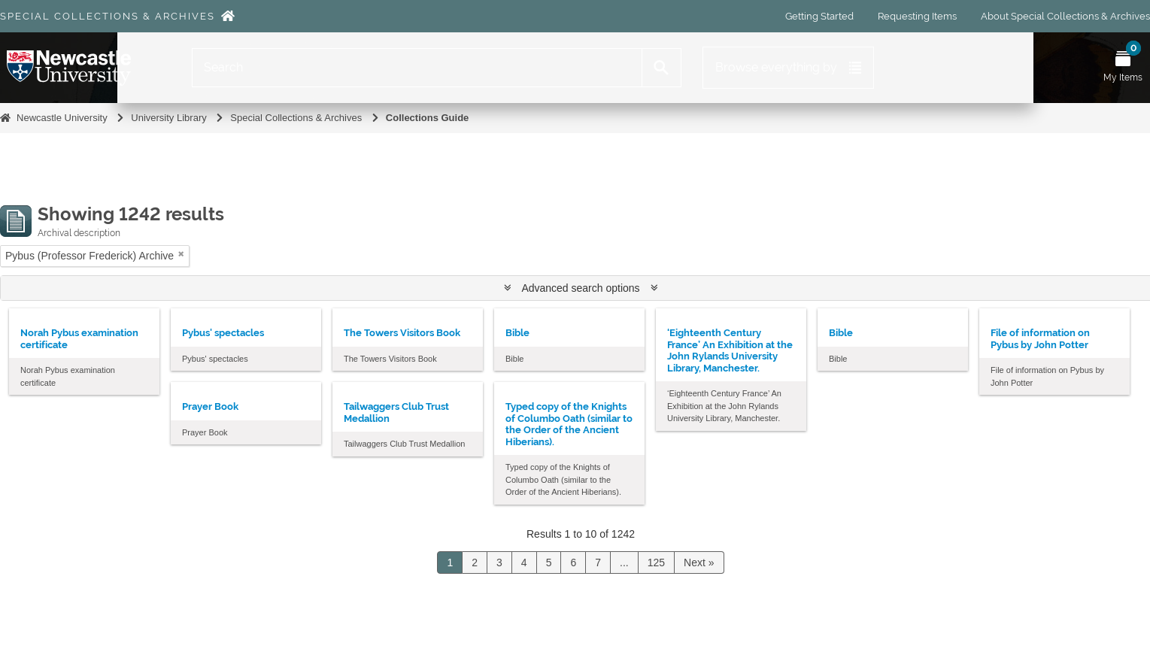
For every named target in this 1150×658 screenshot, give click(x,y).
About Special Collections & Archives (1065, 16)
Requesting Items (917, 16)
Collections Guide (427, 117)
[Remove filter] (181, 253)
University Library (168, 117)
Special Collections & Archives (107, 16)
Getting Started (819, 16)
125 (656, 562)
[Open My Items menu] (1123, 68)
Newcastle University (62, 117)
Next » (699, 562)
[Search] (417, 67)
